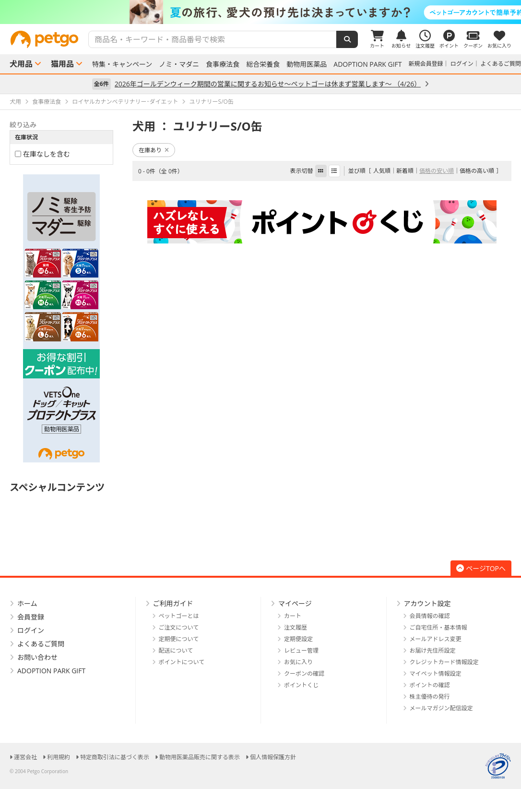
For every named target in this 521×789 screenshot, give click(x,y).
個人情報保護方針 (273, 757)
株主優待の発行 (430, 696)
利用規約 (58, 757)
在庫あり (154, 150)
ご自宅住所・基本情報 (438, 627)
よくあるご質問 (501, 64)
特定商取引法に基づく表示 (114, 757)
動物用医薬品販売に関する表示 (199, 757)
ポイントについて (182, 662)
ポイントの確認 (430, 685)
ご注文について (179, 627)
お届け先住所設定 (433, 650)
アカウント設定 (427, 603)
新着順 (405, 171)
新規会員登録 (426, 64)
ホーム (27, 603)
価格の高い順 (477, 171)
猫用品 (62, 64)
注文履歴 (295, 627)
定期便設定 (298, 639)
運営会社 (25, 757)
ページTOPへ (481, 568)
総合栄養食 (263, 64)
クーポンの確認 (304, 673)
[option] (260, 12)
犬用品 (21, 64)
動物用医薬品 (306, 64)
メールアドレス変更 (436, 639)
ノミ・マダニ (179, 64)
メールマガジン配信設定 (441, 708)
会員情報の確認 (430, 616)
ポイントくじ (301, 685)
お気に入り (298, 662)
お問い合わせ (37, 657)
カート (292, 616)
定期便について (179, 639)
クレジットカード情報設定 (444, 662)
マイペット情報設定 (436, 673)
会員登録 (30, 616)
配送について (176, 650)
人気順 (382, 171)
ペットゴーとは (179, 616)
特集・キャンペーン (122, 64)
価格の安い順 (436, 171)
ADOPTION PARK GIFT (367, 64)
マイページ (295, 603)
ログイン (462, 64)
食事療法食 (222, 64)
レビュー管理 (301, 650)
